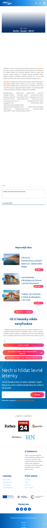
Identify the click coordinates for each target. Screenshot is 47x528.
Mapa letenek (7, 485)
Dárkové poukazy (8, 487)
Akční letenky (7, 479)
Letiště (27, 482)
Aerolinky (28, 479)
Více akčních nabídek (23, 312)
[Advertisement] (23, 48)
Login (3, 185)
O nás (23, 525)
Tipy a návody (29, 487)
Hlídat (37, 395)
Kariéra (23, 522)
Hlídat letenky (23, 345)
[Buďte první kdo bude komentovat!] (23, 193)
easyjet (39, 68)
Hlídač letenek (7, 482)
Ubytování (7, 81)
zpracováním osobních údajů (25, 400)
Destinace (28, 485)
